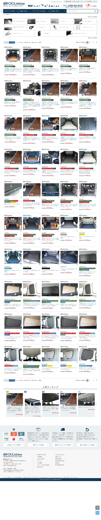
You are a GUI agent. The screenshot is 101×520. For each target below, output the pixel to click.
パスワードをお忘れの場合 (43, 465)
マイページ (39, 460)
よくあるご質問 (40, 458)
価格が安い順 (27, 42)
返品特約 (57, 462)
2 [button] (89, 42)
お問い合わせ (40, 467)
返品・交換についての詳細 (87, 445)
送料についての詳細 (38, 445)
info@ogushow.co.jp (11, 465)
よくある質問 (88, 1)
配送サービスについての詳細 (62, 445)
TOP (4, 14)
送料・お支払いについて (78, 1)
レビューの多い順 (19, 42)
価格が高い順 (34, 42)
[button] (96, 42)
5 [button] (93, 42)
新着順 (39, 42)
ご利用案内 (39, 456)
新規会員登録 (68, 1)
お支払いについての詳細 (13, 445)
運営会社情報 (58, 458)
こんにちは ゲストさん (56, 1)
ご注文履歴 (39, 462)
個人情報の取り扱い (60, 465)
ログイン (95, 1)
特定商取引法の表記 (60, 460)
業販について (58, 456)
